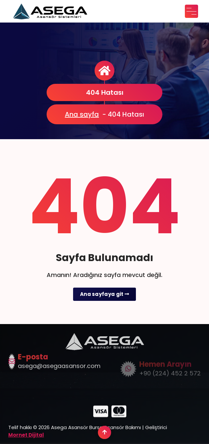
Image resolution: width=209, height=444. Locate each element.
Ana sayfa (82, 114)
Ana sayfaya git (104, 294)
